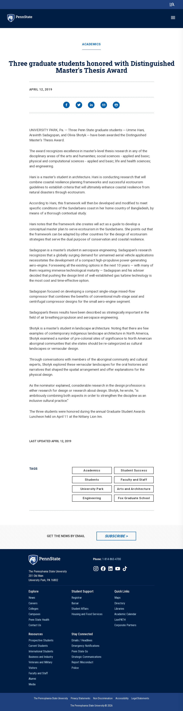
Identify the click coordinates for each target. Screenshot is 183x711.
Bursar (75, 603)
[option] (107, 559)
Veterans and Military (40, 662)
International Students (41, 651)
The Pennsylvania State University (51, 698)
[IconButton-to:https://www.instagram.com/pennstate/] (96, 569)
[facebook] (66, 105)
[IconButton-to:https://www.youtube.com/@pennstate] (118, 569)
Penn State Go (79, 651)
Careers (33, 603)
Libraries (119, 608)
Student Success (134, 470)
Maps (117, 597)
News (32, 597)
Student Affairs (80, 608)
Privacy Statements (81, 698)
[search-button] (172, 4)
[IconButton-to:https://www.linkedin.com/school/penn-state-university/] (110, 569)
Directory (119, 603)
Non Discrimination (103, 698)
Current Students (38, 645)
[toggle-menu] (173, 17)
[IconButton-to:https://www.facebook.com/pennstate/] (103, 569)
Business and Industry (41, 657)
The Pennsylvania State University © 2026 (91, 705)
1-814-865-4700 (111, 559)
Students (92, 479)
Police (75, 668)
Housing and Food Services (86, 614)
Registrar (76, 597)
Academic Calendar (125, 614)
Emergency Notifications (85, 645)
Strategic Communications (86, 657)
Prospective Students (41, 640)
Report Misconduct (82, 662)
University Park (92, 489)
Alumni (32, 678)
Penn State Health (39, 619)
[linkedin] (91, 105)
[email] (103, 105)
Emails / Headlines (81, 640)
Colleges (33, 608)
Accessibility (122, 698)
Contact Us (35, 625)
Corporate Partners (125, 625)
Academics (91, 44)
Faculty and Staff (134, 479)
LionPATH (120, 619)
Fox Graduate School (134, 498)
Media (32, 684)
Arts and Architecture (134, 489)
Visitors (33, 668)
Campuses (34, 614)
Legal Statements (140, 698)
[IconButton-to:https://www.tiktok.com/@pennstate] (125, 569)
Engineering (92, 498)
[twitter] (79, 105)
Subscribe (115, 536)
